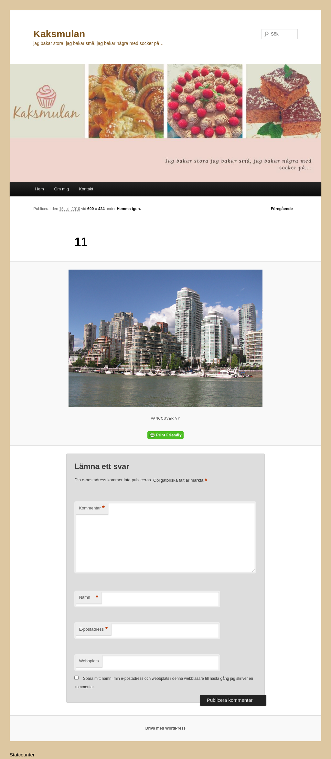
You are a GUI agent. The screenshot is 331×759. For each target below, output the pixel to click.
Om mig (61, 189)
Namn (88, 597)
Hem (39, 189)
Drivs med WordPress (165, 728)
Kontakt (86, 189)
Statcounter (22, 754)
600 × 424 (96, 209)
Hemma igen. (129, 209)
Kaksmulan (59, 33)
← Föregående (279, 209)
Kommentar (92, 508)
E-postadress (93, 629)
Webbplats (89, 660)
